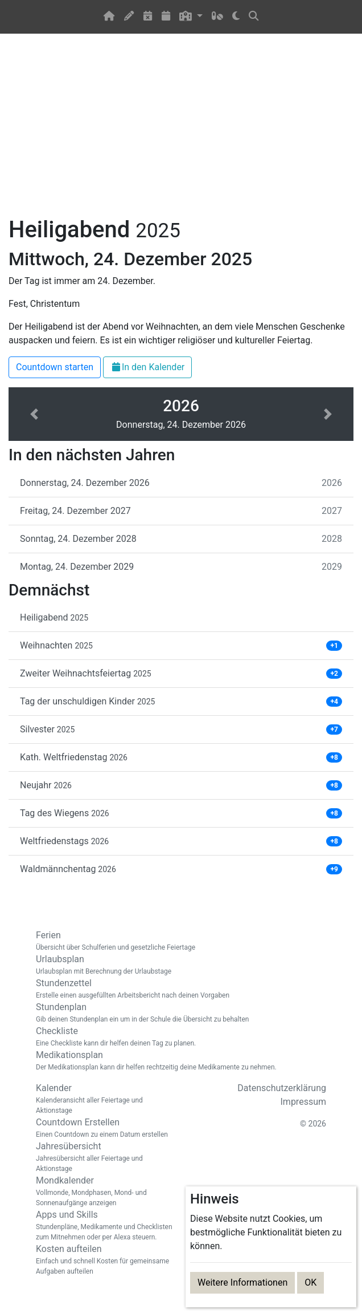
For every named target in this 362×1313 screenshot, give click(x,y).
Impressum (304, 1101)
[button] (191, 17)
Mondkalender (104, 1191)
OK (310, 1282)
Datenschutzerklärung (281, 1088)
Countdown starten (54, 367)
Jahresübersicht (104, 1157)
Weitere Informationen (242, 1282)
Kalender (104, 1099)
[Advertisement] (181, 132)
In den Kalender (147, 367)
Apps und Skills (104, 1225)
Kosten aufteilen (104, 1259)
